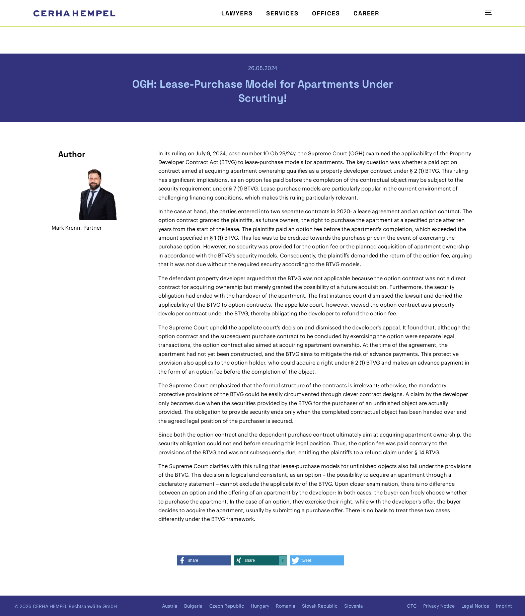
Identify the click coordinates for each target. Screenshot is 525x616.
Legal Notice (475, 606)
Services (282, 13)
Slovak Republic (320, 606)
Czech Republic (226, 606)
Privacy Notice (439, 606)
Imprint (504, 606)
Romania (285, 606)
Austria (169, 606)
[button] (204, 560)
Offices (326, 13)
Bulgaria (193, 606)
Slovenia (353, 606)
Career (366, 13)
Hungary (260, 606)
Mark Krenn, (67, 227)
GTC (412, 606)
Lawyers (237, 13)
